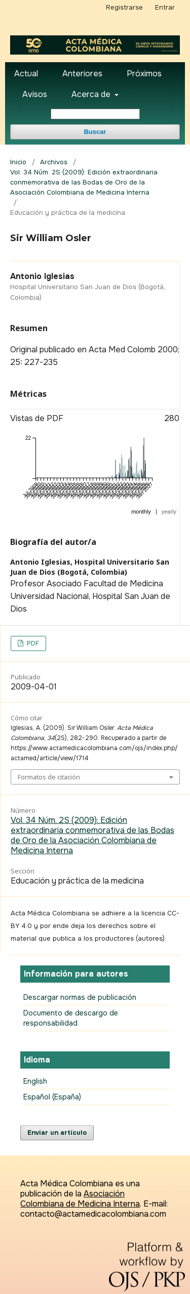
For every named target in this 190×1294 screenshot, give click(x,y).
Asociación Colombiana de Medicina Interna (80, 1198)
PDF (32, 643)
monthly (141, 512)
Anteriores (82, 73)
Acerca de (91, 94)
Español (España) (52, 1096)
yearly (169, 512)
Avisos (34, 94)
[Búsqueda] (95, 114)
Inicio (18, 162)
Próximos (144, 73)
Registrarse (124, 7)
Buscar (95, 131)
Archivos (53, 162)
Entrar (165, 7)
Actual (26, 73)
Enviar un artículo (57, 1132)
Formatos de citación (49, 776)
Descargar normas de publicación (79, 997)
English (35, 1081)
